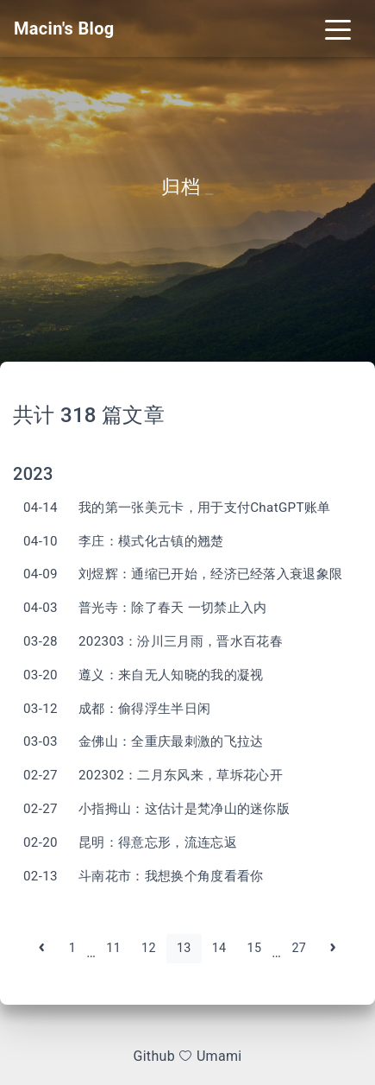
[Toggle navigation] (338, 28)
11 (113, 948)
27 (298, 948)
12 (148, 948)
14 (219, 948)
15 (254, 948)
